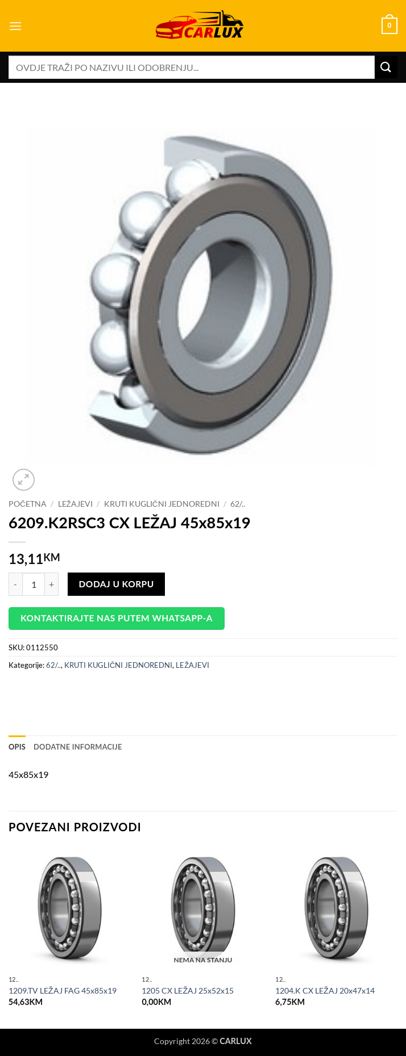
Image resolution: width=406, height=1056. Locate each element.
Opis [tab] (17, 746)
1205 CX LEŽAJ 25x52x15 (188, 990)
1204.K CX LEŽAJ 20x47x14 (325, 990)
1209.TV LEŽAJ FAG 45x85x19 (63, 990)
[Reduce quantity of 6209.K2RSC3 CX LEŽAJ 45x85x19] (15, 584)
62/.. (237, 503)
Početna (28, 503)
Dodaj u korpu (116, 584)
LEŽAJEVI (75, 503)
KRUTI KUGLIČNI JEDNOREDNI (161, 503)
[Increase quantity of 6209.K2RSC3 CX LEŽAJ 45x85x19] (52, 584)
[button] (15, 26)
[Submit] (386, 67)
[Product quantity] (33, 584)
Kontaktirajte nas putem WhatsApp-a (116, 618)
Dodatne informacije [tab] (78, 746)
